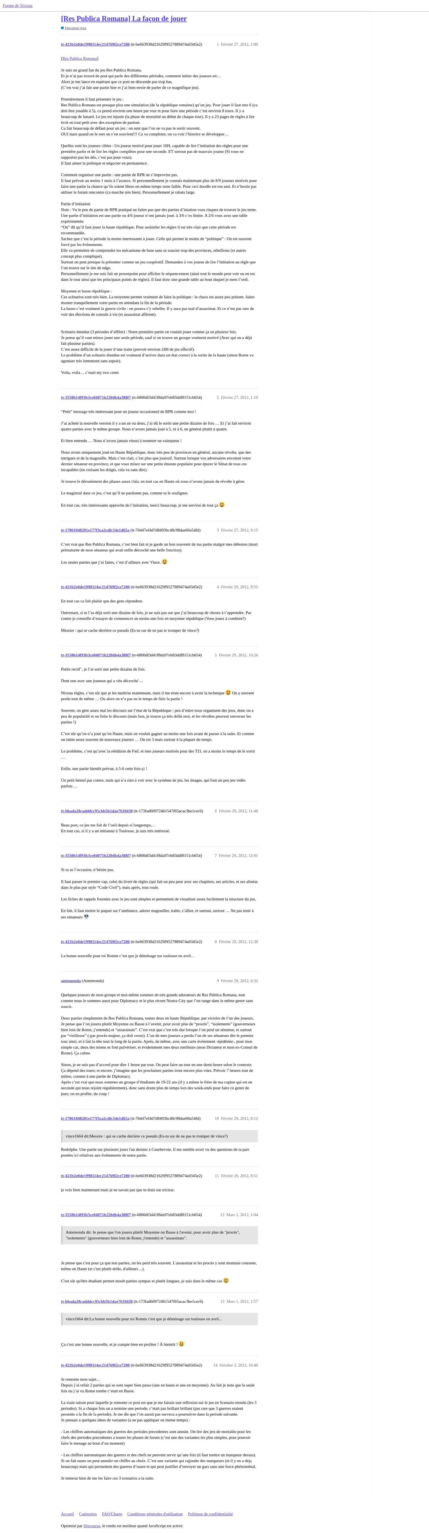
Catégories (88, 1514)
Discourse (92, 1526)
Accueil (67, 1514)
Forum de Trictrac (18, 5)
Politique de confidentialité (210, 1514)
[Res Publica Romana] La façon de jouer (124, 19)
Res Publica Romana (80, 58)
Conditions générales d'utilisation (155, 1514)
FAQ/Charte (112, 1514)
